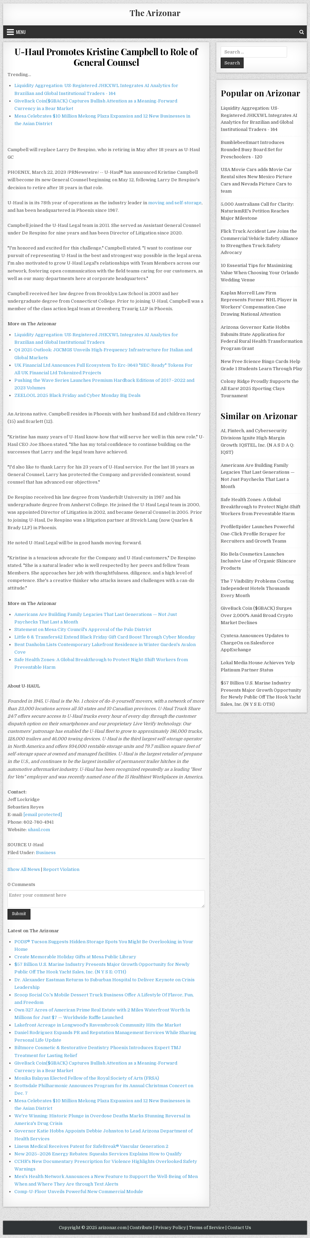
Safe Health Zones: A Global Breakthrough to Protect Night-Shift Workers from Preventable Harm (260, 507)
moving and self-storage (175, 202)
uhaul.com (39, 829)
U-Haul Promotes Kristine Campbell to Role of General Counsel (106, 57)
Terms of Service (206, 1227)
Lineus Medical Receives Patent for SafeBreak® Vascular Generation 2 (91, 1146)
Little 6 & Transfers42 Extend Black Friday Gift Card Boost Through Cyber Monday (104, 637)
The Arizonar (155, 12)
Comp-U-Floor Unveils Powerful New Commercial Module (78, 1191)
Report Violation (61, 869)
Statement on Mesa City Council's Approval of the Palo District (82, 629)
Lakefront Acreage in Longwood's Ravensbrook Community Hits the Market (97, 1025)
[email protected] (43, 814)
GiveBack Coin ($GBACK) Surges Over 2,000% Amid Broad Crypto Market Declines (257, 615)
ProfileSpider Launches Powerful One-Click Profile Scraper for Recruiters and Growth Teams (257, 534)
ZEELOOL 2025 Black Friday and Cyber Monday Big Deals (77, 395)
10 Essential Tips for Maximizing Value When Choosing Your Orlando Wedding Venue (260, 272)
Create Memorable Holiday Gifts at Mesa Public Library (75, 956)
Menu (21, 31)
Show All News (24, 869)
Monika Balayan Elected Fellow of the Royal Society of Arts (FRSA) (86, 1078)
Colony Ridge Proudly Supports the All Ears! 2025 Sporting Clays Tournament (260, 388)
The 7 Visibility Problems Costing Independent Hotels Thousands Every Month (257, 588)
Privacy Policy (170, 1227)
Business (46, 852)
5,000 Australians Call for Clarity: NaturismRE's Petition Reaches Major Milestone (257, 211)
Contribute (141, 1227)
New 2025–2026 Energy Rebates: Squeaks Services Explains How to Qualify (98, 1153)
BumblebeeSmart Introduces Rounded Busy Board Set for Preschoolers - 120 (252, 149)
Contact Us (239, 1227)
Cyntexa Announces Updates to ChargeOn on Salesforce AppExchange (255, 643)
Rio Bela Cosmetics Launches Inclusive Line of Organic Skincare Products (258, 561)
